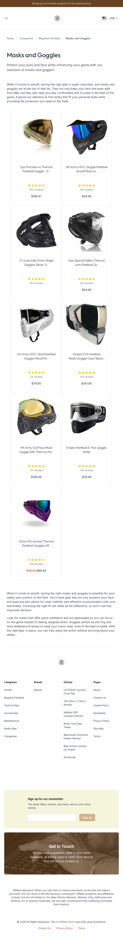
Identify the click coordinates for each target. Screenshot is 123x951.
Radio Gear (10, 728)
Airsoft (8, 689)
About (96, 689)
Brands (38, 689)
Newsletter (99, 713)
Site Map (98, 728)
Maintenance (11, 720)
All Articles (70, 757)
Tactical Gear (11, 705)
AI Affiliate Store (65, 921)
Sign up (87, 817)
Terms (96, 736)
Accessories (11, 713)
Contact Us (99, 697)
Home (10, 38)
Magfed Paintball (49, 38)
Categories (26, 38)
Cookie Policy (101, 705)
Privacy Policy (101, 720)
